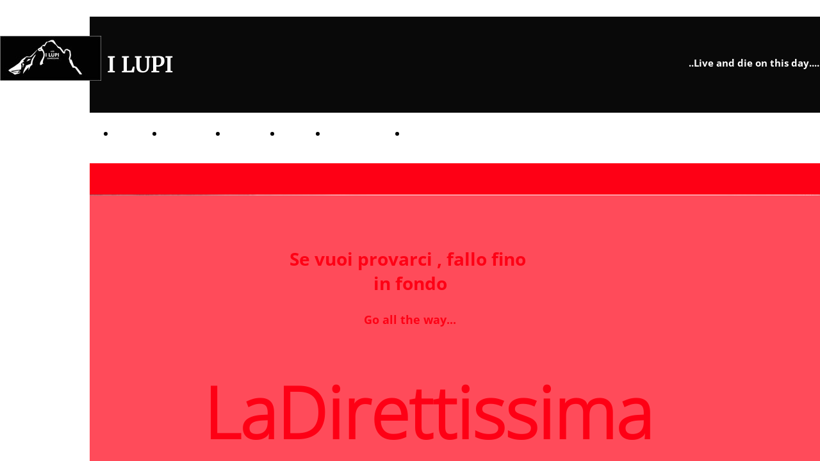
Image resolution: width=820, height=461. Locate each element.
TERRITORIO (355, 133)
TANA (128, 133)
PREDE (243, 133)
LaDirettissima (442, 133)
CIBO (293, 133)
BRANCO (184, 133)
